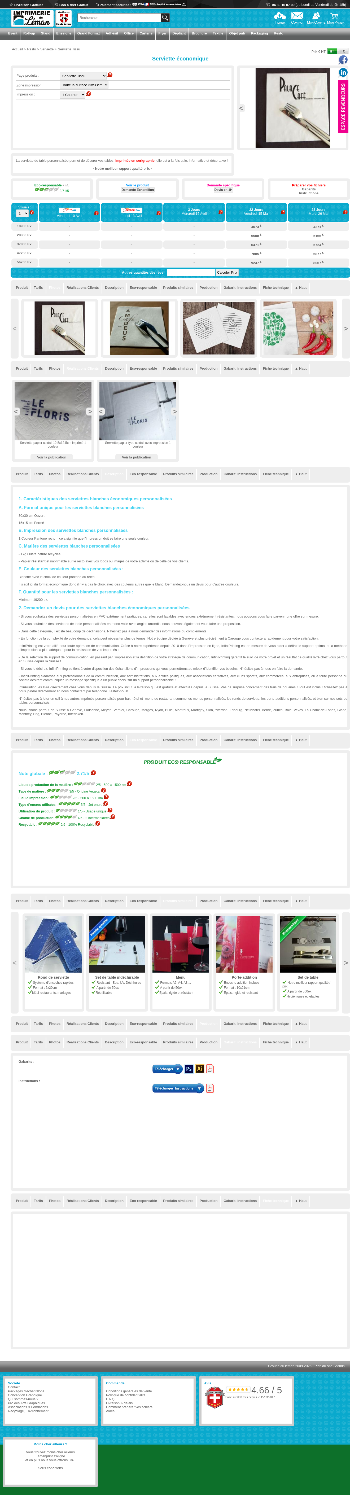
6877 (318, 253)
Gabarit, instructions (240, 288)
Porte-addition (244, 977)
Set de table (308, 977)
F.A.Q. (111, 1399)
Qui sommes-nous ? (23, 1399)
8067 (318, 262)
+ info (66, 185)
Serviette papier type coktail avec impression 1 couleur (137, 444)
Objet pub (237, 33)
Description (114, 288)
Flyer (162, 33)
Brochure (199, 33)
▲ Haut (301, 288)
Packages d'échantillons (26, 1391)
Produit (22, 288)
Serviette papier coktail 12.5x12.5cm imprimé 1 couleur (53, 444)
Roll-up (29, 33)
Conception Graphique (25, 1395)
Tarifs (38, 288)
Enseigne (63, 33)
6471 (256, 244)
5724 (318, 244)
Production (209, 288)
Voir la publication (51, 457)
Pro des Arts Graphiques (26, 1403)
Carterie (146, 33)
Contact (14, 1387)
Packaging (259, 33)
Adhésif (112, 33)
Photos (54, 288)
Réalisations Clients (83, 288)
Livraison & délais (119, 1403)
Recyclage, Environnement (28, 1411)
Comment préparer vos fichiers (129, 1407)
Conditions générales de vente (129, 1391)
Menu (181, 977)
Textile (218, 33)
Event (13, 33)
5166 (318, 235)
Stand (45, 33)
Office (129, 33)
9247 (256, 262)
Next (346, 329)
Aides (110, 1411)
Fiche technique (275, 288)
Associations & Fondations (28, 1407)
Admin (340, 1366)
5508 (256, 235)
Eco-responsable (143, 288)
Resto (278, 33)
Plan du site (323, 1366)
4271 (318, 226)
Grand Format (88, 33)
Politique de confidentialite (126, 1395)
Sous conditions (50, 1468)
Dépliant (179, 33)
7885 (256, 253)
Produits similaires (178, 288)
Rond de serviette (53, 977)
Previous (241, 108)
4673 (256, 226)
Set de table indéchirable (117, 977)
